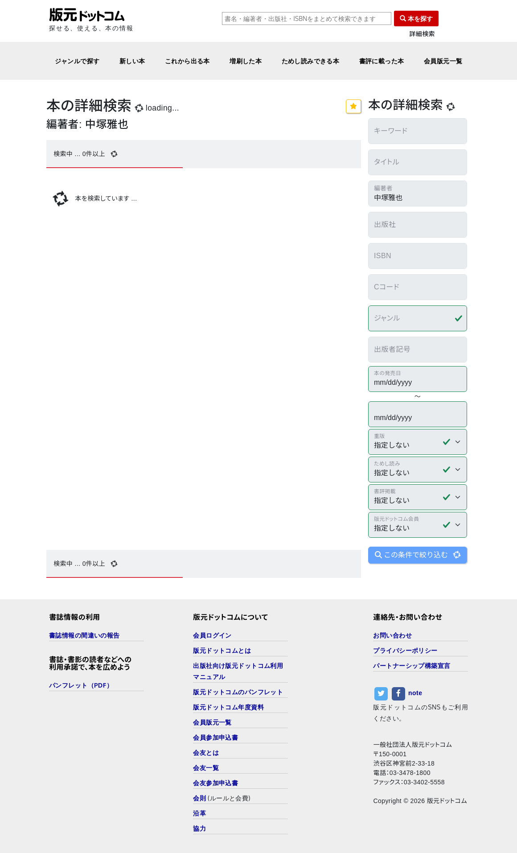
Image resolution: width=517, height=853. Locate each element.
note (415, 692)
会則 (199, 798)
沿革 (199, 813)
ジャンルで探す (77, 61)
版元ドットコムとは (222, 650)
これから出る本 (187, 61)
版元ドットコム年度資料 (228, 707)
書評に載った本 (381, 61)
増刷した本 (246, 61)
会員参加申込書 (215, 737)
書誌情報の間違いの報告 (84, 635)
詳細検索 (422, 34)
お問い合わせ (392, 635)
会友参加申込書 (215, 783)
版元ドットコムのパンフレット (238, 692)
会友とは (206, 752)
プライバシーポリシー (405, 650)
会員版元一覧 (443, 61)
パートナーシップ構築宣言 (411, 665)
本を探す (416, 18)
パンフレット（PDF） (81, 685)
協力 (199, 828)
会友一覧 (206, 767)
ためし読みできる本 (311, 61)
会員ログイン (212, 635)
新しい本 (132, 61)
